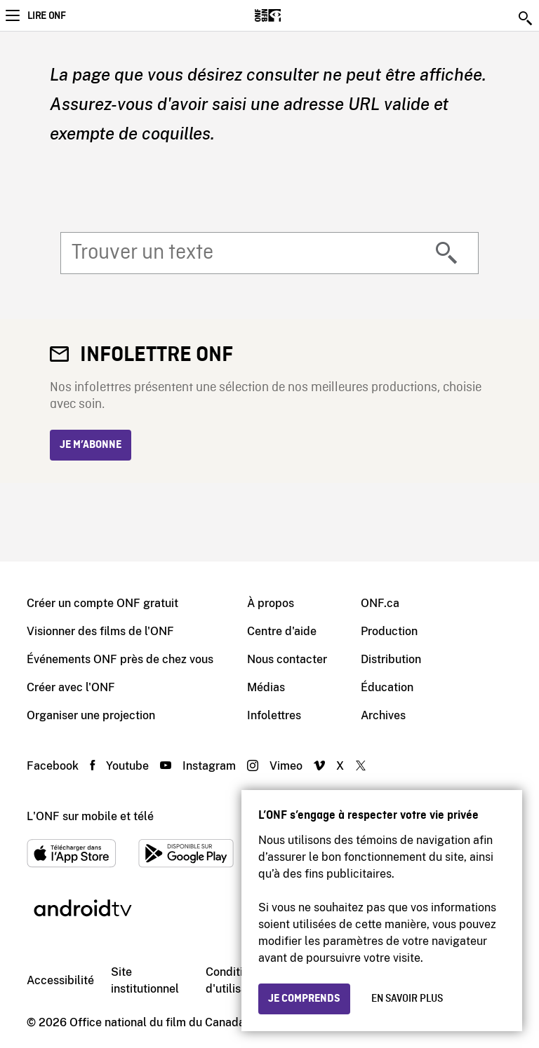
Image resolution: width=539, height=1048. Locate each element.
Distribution (391, 659)
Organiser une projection (91, 715)
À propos (270, 603)
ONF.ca (380, 603)
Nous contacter (287, 659)
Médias (266, 687)
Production (389, 631)
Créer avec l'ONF (71, 687)
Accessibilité (60, 980)
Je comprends (304, 999)
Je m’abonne (90, 445)
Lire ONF (46, 16)
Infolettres (274, 715)
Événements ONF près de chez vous (120, 659)
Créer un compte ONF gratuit (102, 603)
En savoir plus (407, 999)
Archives (383, 715)
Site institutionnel (145, 980)
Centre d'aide (282, 631)
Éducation (387, 687)
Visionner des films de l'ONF (100, 631)
